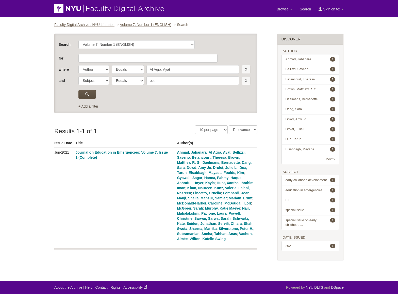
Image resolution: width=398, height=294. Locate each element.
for (61, 58)
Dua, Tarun (311, 139)
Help (88, 287)
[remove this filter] (246, 69)
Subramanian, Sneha (194, 234)
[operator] (128, 69)
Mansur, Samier (214, 198)
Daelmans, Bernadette (221, 162)
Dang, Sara (311, 109)
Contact (101, 287)
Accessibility (135, 287)
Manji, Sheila (187, 198)
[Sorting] (243, 129)
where (64, 69)
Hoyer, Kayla (204, 183)
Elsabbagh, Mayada (205, 173)
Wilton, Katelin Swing (208, 239)
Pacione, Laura (214, 213)
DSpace (337, 287)
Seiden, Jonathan (201, 224)
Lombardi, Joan (236, 193)
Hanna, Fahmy (216, 178)
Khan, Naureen (199, 188)
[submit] (87, 94)
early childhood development (311, 180)
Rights (115, 287)
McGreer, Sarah (190, 208)
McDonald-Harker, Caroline (199, 203)
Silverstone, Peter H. (236, 229)
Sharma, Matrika (203, 229)
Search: (65, 44)
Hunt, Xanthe (228, 183)
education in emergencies (311, 190)
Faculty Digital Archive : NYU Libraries (84, 25)
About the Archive (68, 287)
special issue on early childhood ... (311, 222)
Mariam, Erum (240, 198)
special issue (311, 210)
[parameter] (93, 69)
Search (305, 9)
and (62, 81)
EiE (311, 200)
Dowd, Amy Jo (199, 168)
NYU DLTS (314, 287)
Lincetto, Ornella (207, 193)
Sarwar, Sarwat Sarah (212, 218)
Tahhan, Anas (225, 234)
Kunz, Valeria (225, 188)
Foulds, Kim (234, 173)
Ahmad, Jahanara (192, 152)
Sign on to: (331, 9)
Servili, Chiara (230, 224)
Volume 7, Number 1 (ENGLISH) (145, 25)
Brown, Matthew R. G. (311, 89)
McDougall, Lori (237, 203)
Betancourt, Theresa (209, 157)
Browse (284, 9)
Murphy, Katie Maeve (222, 208)
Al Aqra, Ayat (219, 152)
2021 (311, 246)
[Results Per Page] (211, 129)
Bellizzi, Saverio (311, 69)
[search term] (192, 69)
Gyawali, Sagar (189, 178)
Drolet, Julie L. (225, 168)
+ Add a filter (88, 106)
